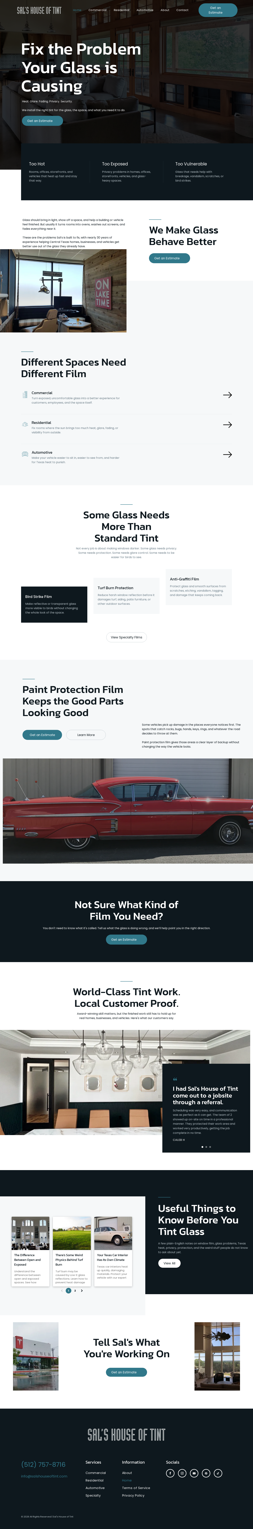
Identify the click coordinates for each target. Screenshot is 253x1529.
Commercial (42, 393)
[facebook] (170, 1473)
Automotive (42, 452)
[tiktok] (218, 1473)
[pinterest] (206, 1473)
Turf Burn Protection (115, 588)
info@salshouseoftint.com (44, 1476)
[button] (202, 1147)
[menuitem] (77, 10)
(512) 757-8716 (43, 1464)
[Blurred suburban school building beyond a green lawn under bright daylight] (72, 1233)
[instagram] (182, 1473)
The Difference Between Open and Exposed (27, 1260)
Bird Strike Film (38, 597)
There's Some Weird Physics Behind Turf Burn (69, 1260)
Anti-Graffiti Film (184, 579)
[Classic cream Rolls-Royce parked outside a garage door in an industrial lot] (113, 1233)
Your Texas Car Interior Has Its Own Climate (112, 1257)
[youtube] (194, 1473)
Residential (41, 422)
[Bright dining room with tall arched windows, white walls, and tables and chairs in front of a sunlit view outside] (30, 1233)
